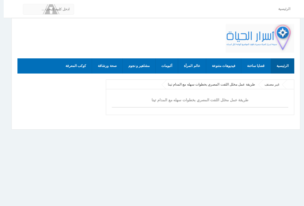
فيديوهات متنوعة (220, 66)
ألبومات (163, 66)
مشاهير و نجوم (135, 66)
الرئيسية (281, 9)
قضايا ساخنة (252, 66)
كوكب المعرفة (72, 66)
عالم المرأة (188, 66)
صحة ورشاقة (103, 66)
